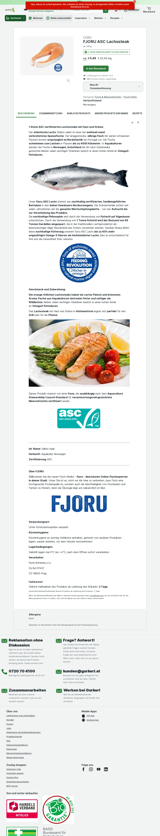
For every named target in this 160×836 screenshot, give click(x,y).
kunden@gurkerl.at (81, 671)
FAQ (8, 740)
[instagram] (91, 769)
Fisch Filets (130, 96)
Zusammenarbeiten (27, 690)
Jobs (8, 728)
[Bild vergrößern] (69, 81)
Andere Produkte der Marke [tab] (111, 113)
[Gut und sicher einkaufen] (58, 810)
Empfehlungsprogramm (17, 781)
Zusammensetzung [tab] (50, 113)
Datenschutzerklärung (17, 745)
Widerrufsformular (15, 757)
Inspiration (83, 18)
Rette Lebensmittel (58, 18)
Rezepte (116, 18)
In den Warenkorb (96, 68)
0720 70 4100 (22, 671)
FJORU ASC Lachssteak (106, 41)
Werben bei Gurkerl (81, 690)
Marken (100, 18)
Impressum (11, 749)
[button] (149, 9)
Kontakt (10, 720)
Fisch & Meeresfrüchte (108, 96)
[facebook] (83, 769)
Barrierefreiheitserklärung (18, 753)
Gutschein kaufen (15, 773)
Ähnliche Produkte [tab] (78, 113)
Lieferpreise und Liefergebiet (20, 715)
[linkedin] (106, 769)
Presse (9, 724)
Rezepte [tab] (137, 113)
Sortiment (15, 18)
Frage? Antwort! (79, 640)
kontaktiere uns (97, 595)
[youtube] (98, 769)
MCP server (12, 786)
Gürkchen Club (13, 769)
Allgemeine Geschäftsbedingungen (23, 732)
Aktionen (36, 18)
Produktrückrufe (14, 736)
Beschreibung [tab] (26, 113)
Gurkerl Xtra (12, 777)
